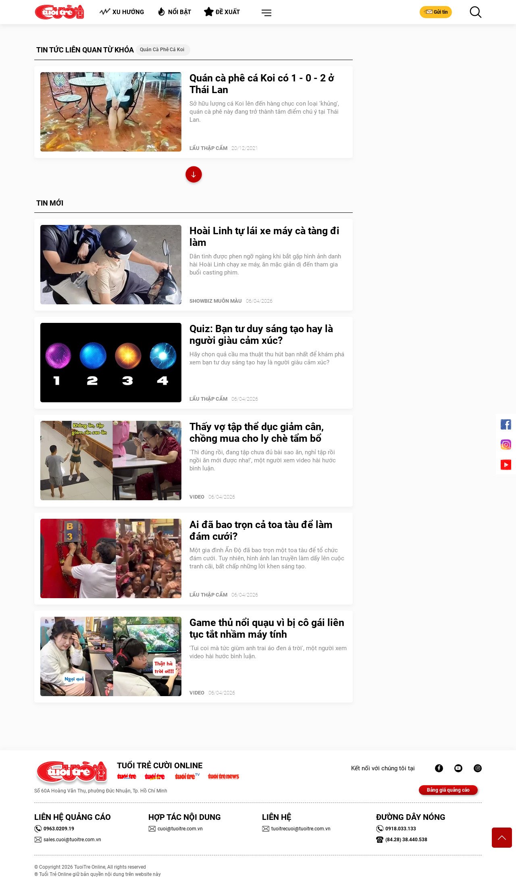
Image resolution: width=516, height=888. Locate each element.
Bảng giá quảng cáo (448, 790)
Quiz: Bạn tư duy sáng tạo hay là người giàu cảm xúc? (261, 334)
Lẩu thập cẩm (208, 148)
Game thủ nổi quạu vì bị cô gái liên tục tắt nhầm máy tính (266, 628)
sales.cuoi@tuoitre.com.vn (67, 839)
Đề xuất (222, 12)
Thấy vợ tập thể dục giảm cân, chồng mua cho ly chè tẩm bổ (256, 432)
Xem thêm (194, 175)
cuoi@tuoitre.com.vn (175, 829)
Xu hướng (121, 12)
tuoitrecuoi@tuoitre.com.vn (296, 829)
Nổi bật (174, 11)
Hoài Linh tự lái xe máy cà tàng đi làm (264, 236)
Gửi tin (436, 11)
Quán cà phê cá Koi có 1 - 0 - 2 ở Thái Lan (261, 84)
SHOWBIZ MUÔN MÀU (215, 301)
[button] (264, 13)
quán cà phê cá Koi (162, 49)
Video (196, 497)
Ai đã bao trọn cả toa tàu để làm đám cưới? (261, 530)
